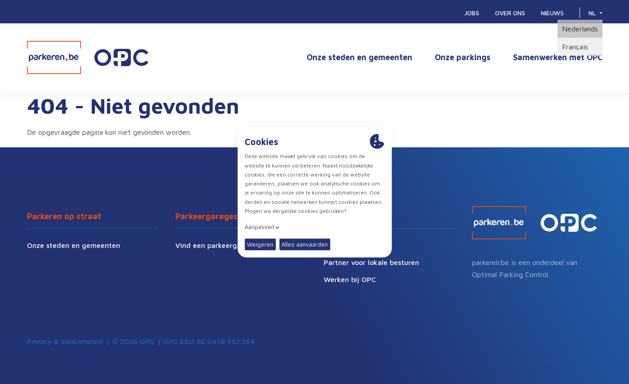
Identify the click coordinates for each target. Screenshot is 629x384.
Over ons (510, 13)
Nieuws (552, 13)
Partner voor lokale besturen (371, 262)
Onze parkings (463, 57)
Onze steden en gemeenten (359, 57)
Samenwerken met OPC (557, 57)
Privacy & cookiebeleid (65, 341)
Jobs (471, 13)
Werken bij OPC (350, 279)
